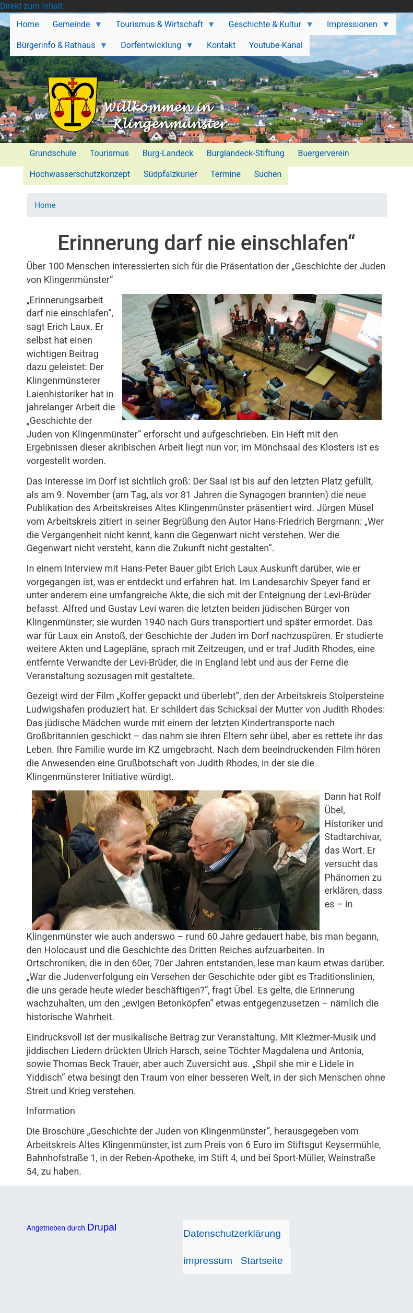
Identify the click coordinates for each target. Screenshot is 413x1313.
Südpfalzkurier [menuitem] (170, 174)
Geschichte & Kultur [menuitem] (268, 27)
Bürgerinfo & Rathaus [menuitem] (59, 48)
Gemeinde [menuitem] (74, 27)
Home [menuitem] (28, 24)
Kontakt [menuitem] (221, 45)
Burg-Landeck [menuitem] (168, 153)
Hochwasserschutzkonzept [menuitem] (79, 174)
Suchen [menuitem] (268, 174)
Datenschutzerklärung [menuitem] (232, 1233)
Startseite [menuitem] (262, 1260)
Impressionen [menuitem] (355, 27)
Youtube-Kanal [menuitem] (276, 45)
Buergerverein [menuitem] (323, 153)
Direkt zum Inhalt (31, 6)
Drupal (102, 1227)
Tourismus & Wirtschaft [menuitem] (162, 27)
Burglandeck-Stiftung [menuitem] (246, 153)
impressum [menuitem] (207, 1260)
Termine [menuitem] (225, 174)
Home (45, 205)
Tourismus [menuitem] (109, 153)
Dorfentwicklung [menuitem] (154, 48)
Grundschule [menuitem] (52, 153)
